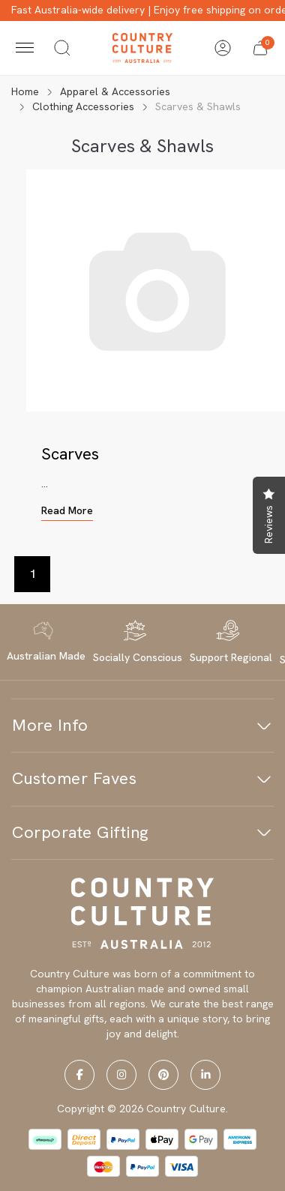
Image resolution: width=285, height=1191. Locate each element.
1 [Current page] (32, 574)
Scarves (70, 454)
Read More (67, 510)
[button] (260, 48)
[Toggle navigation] (25, 48)
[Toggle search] (62, 48)
